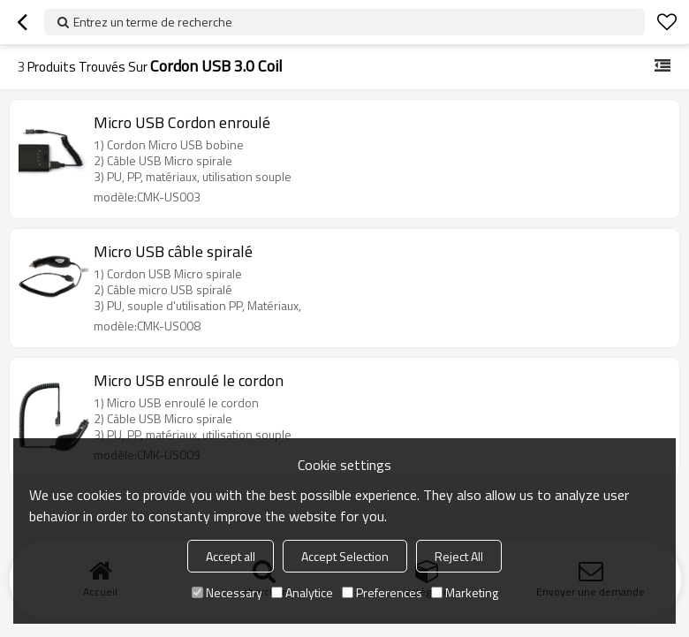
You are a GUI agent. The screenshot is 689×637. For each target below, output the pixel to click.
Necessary (227, 592)
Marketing (464, 592)
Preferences (382, 592)
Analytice (302, 592)
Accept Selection (345, 556)
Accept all (230, 556)
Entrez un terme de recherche (152, 21)
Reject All (459, 556)
